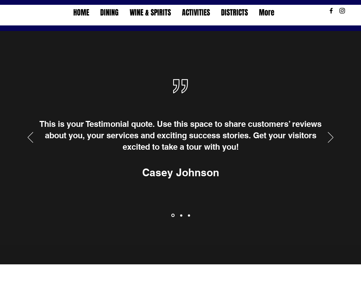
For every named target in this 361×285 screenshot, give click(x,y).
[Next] (330, 138)
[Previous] (30, 138)
